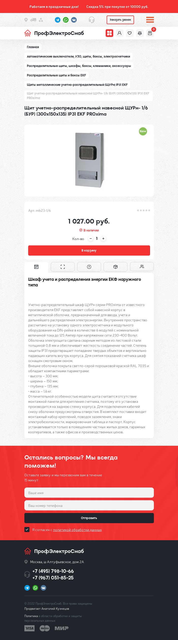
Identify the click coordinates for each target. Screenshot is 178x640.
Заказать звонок (120, 19)
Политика (31, 616)
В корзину (89, 250)
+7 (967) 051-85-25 (53, 578)
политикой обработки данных (77, 529)
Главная (33, 47)
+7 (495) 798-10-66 (53, 571)
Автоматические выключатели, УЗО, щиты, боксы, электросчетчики (78, 56)
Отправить (89, 518)
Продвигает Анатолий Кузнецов (46, 608)
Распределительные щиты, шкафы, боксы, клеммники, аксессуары (79, 66)
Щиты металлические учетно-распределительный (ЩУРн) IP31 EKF (77, 85)
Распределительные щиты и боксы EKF (56, 75)
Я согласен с (67, 529)
